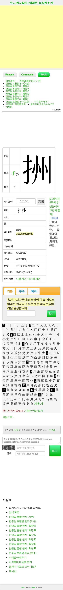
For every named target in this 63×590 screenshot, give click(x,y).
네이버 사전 (34, 278)
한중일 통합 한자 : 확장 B (17, 88)
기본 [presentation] (9, 291)
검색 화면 (10, 81)
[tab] (9, 291)
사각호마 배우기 (41, 101)
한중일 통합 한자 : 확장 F (17, 99)
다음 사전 (21, 278)
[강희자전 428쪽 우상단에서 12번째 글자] (54, 206)
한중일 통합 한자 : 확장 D (17, 93)
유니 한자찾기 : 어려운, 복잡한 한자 (31, 3)
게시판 (9, 106)
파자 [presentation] (34, 291)
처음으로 (8, 417)
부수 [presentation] (21, 291)
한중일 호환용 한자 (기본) (17, 83)
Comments (27, 74)
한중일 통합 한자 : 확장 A (17, 86)
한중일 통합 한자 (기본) (30, 81)
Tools (44, 74)
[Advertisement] (31, 36)
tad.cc (23, 587)
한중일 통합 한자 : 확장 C (17, 91)
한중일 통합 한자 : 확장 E (17, 96)
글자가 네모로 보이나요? (42, 104)
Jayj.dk (33, 587)
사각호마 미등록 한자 (16, 104)
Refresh (9, 74)
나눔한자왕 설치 (34, 410)
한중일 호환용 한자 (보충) (17, 101)
